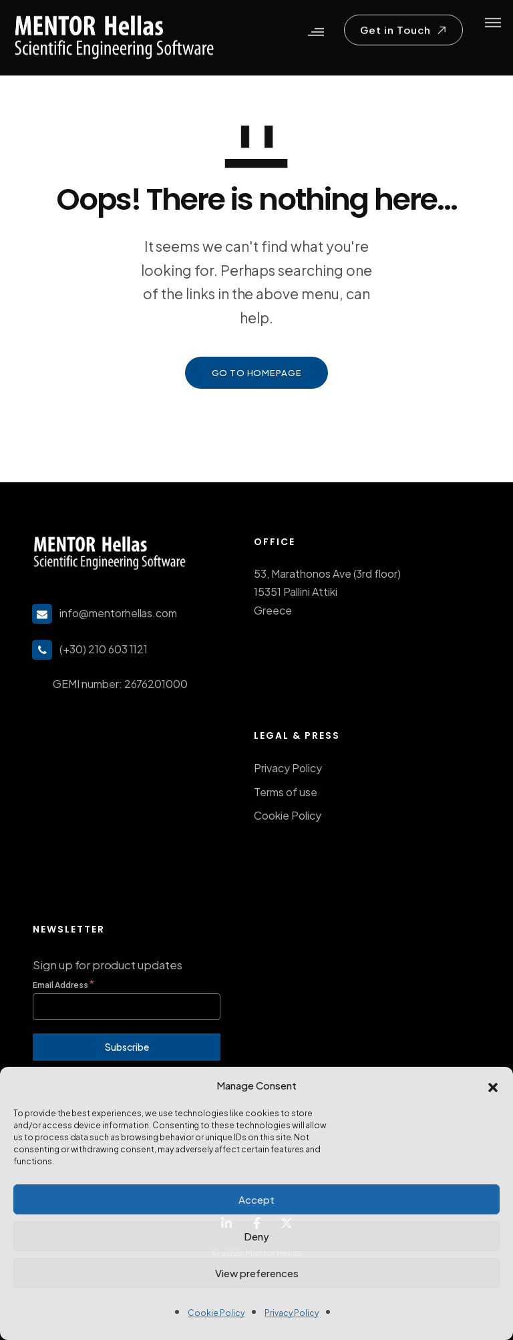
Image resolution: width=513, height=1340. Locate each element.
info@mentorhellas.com (118, 613)
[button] (493, 1085)
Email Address (63, 984)
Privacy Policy (292, 1313)
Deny (256, 1236)
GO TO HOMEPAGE (257, 372)
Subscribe (127, 1047)
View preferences (257, 1273)
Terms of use (285, 792)
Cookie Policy (216, 1313)
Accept (256, 1199)
